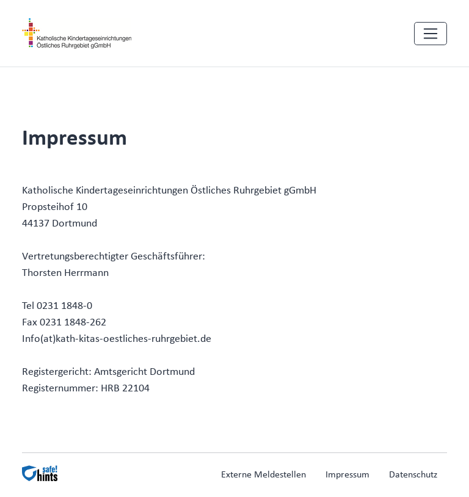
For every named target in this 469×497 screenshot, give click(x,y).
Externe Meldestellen (263, 475)
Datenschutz (413, 475)
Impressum (347, 475)
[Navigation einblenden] (430, 33)
